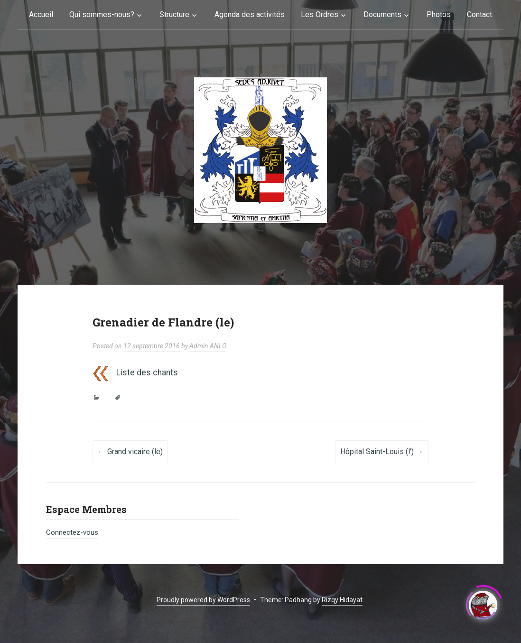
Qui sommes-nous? (101, 14)
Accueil (41, 14)
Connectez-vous (72, 532)
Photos (439, 14)
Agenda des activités (249, 14)
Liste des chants (147, 372)
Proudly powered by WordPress (203, 600)
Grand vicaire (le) (130, 451)
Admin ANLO (207, 346)
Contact (479, 14)
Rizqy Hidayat (342, 600)
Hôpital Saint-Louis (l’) (381, 451)
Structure (174, 14)
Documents (382, 14)
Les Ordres (319, 14)
